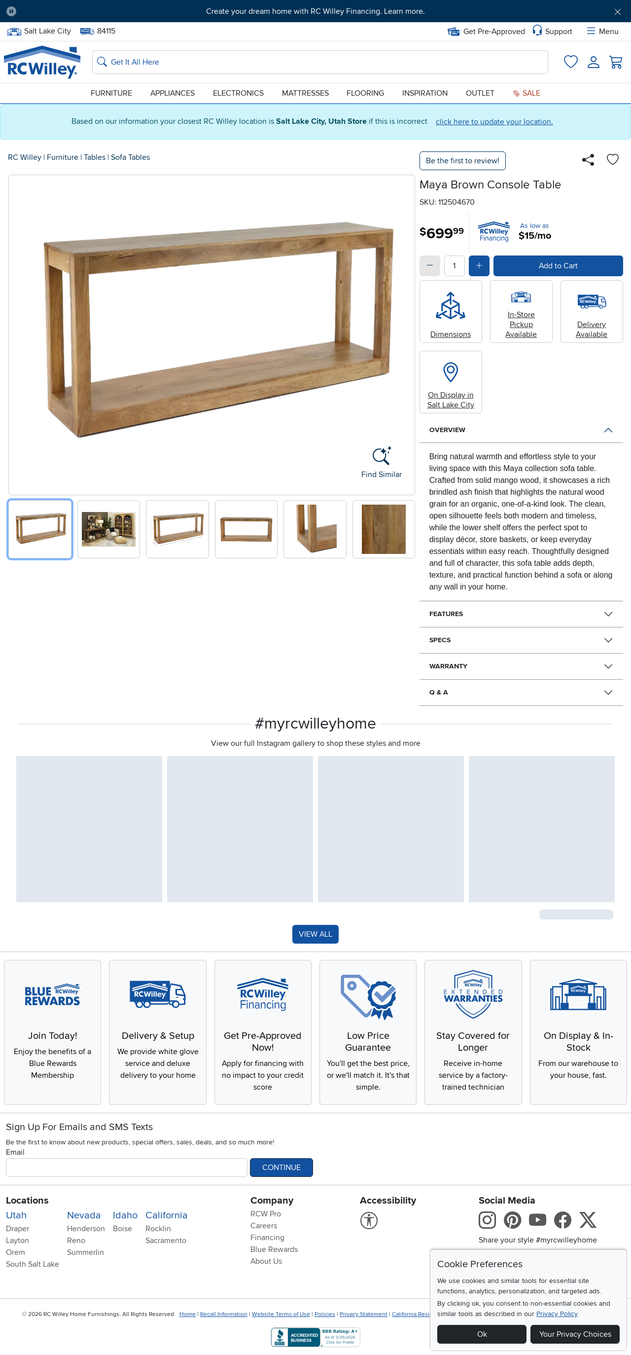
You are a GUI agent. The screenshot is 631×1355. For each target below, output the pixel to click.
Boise (122, 1229)
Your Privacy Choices (575, 1334)
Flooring (365, 93)
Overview (447, 430)
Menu (602, 31)
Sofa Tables (130, 157)
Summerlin (85, 1252)
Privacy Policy (557, 1314)
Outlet (480, 93)
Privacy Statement (363, 1314)
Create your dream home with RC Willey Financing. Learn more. (315, 11)
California (166, 1215)
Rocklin (158, 1229)
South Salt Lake (32, 1264)
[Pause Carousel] (11, 11)
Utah (16, 1215)
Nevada (84, 1215)
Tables (94, 157)
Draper (17, 1229)
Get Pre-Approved (486, 31)
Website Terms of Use (281, 1314)
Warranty (448, 666)
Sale (526, 93)
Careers (263, 1226)
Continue (281, 1167)
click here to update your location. (494, 122)
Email (15, 1152)
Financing (267, 1238)
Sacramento (165, 1240)
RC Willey (24, 157)
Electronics (238, 93)
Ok (482, 1334)
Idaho (125, 1215)
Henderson (86, 1229)
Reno (76, 1240)
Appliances (172, 93)
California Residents (418, 1314)
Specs (440, 640)
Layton (17, 1240)
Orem (15, 1252)
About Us (266, 1261)
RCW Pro (265, 1214)
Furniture (111, 93)
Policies (325, 1314)
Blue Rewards (274, 1249)
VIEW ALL (315, 934)
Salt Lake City (38, 31)
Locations (27, 1201)
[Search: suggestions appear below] (320, 62)
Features (446, 614)
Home (187, 1314)
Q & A (438, 692)
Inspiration (425, 93)
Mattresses (305, 93)
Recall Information (223, 1314)
